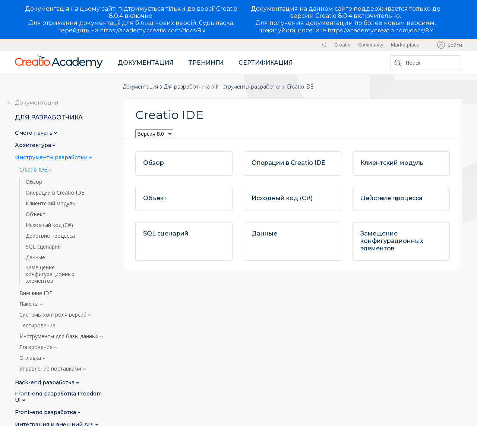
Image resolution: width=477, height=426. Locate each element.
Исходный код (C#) (49, 225)
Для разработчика (187, 86)
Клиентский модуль (50, 203)
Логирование (36, 347)
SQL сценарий (43, 246)
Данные (35, 257)
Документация (146, 62)
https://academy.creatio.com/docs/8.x (152, 30)
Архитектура (34, 145)
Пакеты (29, 304)
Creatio (342, 44)
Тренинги (206, 62)
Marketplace (405, 44)
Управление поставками (51, 368)
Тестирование (37, 325)
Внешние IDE (35, 293)
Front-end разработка (46, 412)
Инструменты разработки (248, 86)
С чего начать (34, 133)
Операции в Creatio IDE (55, 192)
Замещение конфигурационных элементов (50, 274)
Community (370, 44)
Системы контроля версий (53, 314)
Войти (455, 45)
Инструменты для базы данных (59, 336)
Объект (35, 214)
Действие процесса (50, 236)
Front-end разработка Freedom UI (58, 397)
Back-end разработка (45, 382)
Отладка (30, 358)
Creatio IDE (33, 169)
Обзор (34, 182)
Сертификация (265, 62)
